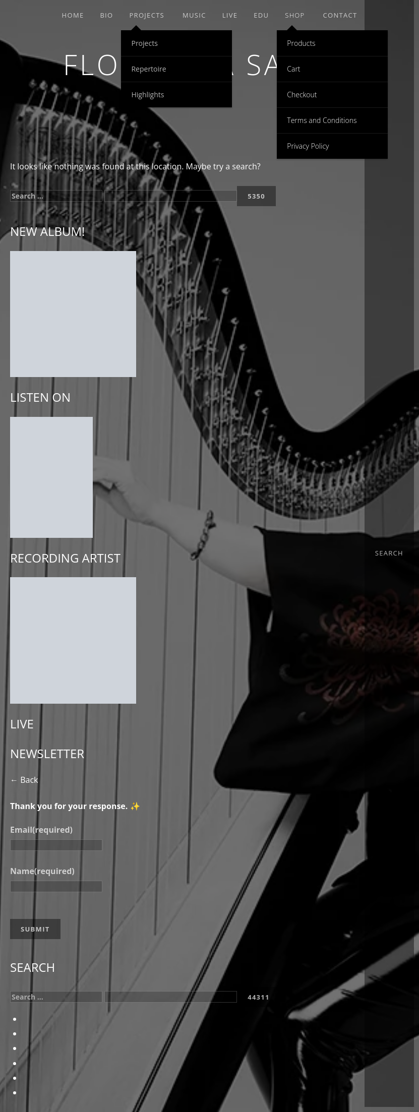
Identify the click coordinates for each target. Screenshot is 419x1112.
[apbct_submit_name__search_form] (256, 196)
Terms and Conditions (321, 120)
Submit (35, 929)
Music (194, 15)
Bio (106, 15)
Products (301, 43)
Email (41, 829)
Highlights (147, 94)
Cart (293, 69)
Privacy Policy (308, 146)
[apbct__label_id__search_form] (170, 196)
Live (230, 15)
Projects (146, 15)
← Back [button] (24, 779)
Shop (295, 15)
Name (42, 871)
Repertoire (148, 69)
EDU (261, 15)
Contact (340, 15)
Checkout (302, 94)
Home (73, 15)
